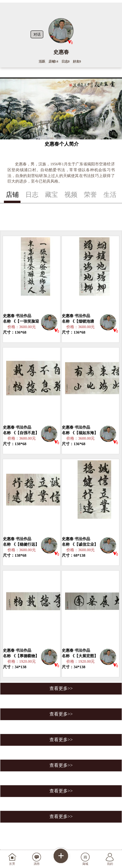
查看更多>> (61, 688)
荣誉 (90, 194)
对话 (37, 34)
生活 (109, 194)
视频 (70, 194)
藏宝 (51, 194)
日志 (31, 194)
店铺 (12, 194)
